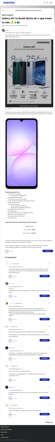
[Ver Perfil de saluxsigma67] (12, 303)
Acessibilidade (5, 427)
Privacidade (4, 432)
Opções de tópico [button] (50, 14)
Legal (2, 434)
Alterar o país (5, 437)
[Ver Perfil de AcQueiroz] (11, 348)
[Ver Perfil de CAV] (10, 326)
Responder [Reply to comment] (44, 276)
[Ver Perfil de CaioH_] (7, 30)
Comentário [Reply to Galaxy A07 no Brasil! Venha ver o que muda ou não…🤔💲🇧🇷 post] (48, 251)
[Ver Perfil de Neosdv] (10, 263)
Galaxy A (30, 32)
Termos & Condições (6, 429)
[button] (50, 30)
